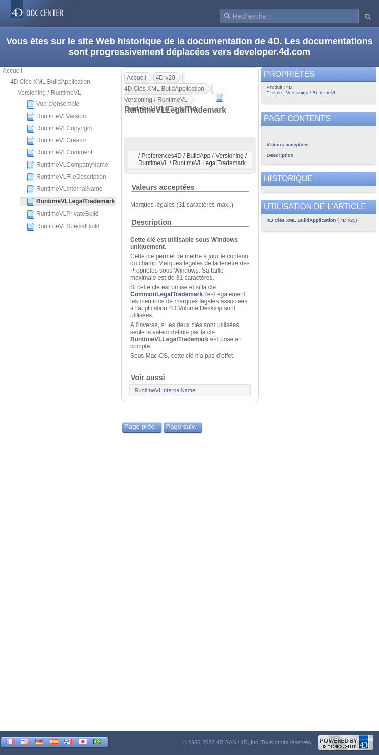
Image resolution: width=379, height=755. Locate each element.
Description (151, 222)
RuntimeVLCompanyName (68, 165)
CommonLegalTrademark (166, 294)
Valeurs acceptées (162, 187)
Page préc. (140, 426)
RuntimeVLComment (59, 153)
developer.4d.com (272, 52)
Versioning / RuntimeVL (49, 92)
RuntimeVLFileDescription (66, 177)
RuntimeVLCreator (56, 141)
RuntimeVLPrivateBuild (62, 214)
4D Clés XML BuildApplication (50, 81)
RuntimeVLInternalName (64, 189)
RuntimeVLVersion (56, 117)
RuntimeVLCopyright (59, 129)
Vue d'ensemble (53, 104)
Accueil (12, 70)
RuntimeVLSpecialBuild (63, 227)
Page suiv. (181, 426)
